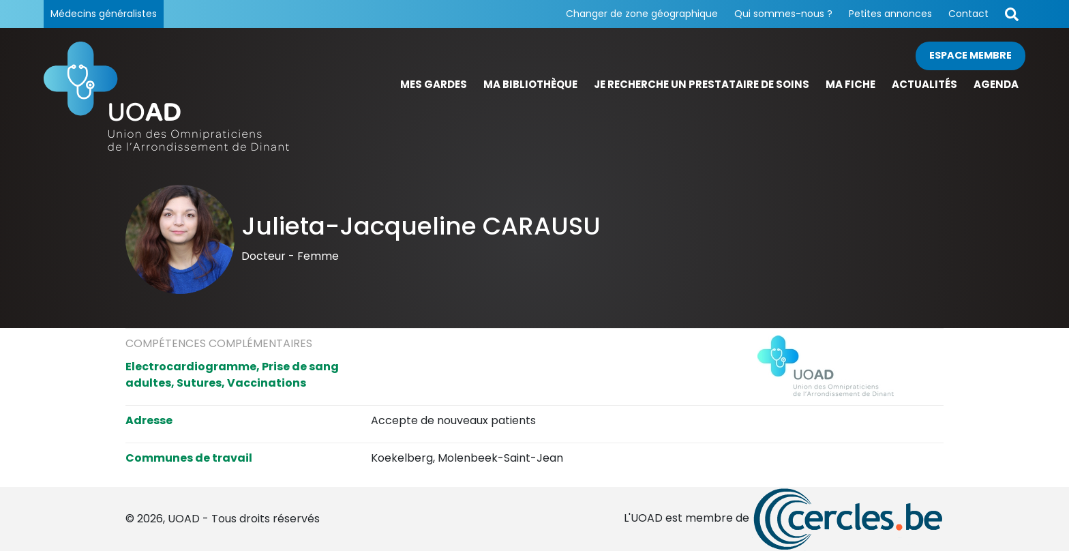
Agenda (996, 84)
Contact (968, 13)
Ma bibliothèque (530, 84)
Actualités (924, 84)
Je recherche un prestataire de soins (701, 84)
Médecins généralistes (103, 13)
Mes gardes (433, 84)
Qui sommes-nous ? (783, 13)
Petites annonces (890, 13)
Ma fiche (850, 84)
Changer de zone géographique (642, 13)
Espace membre (970, 55)
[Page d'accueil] (166, 96)
